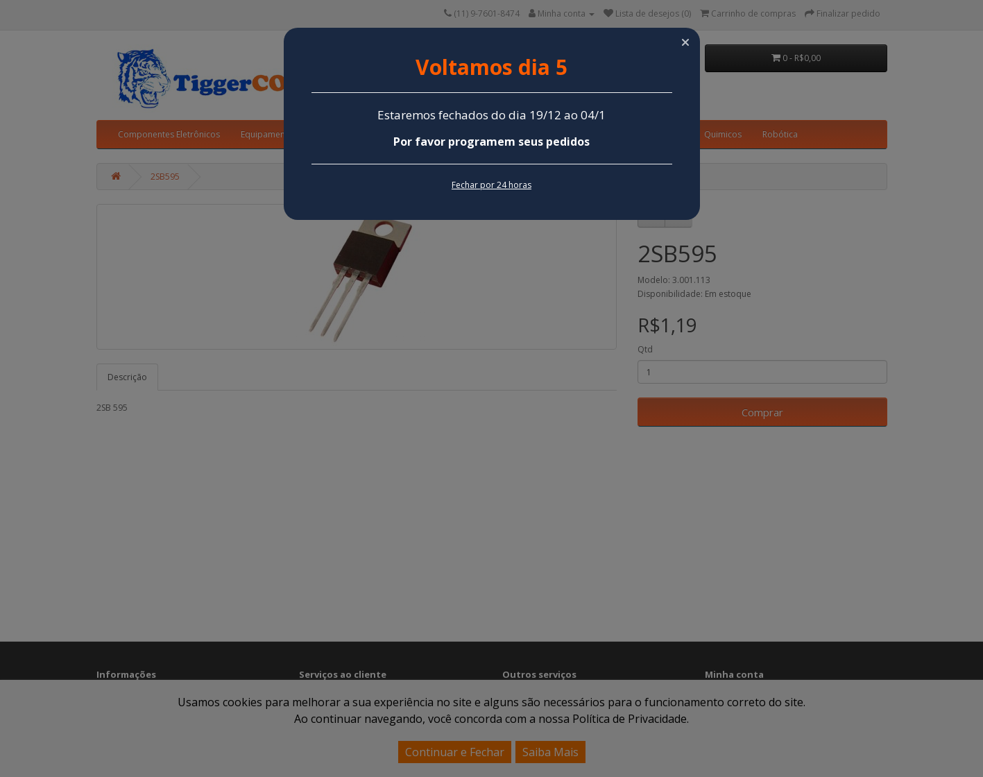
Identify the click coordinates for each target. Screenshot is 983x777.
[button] (685, 42)
